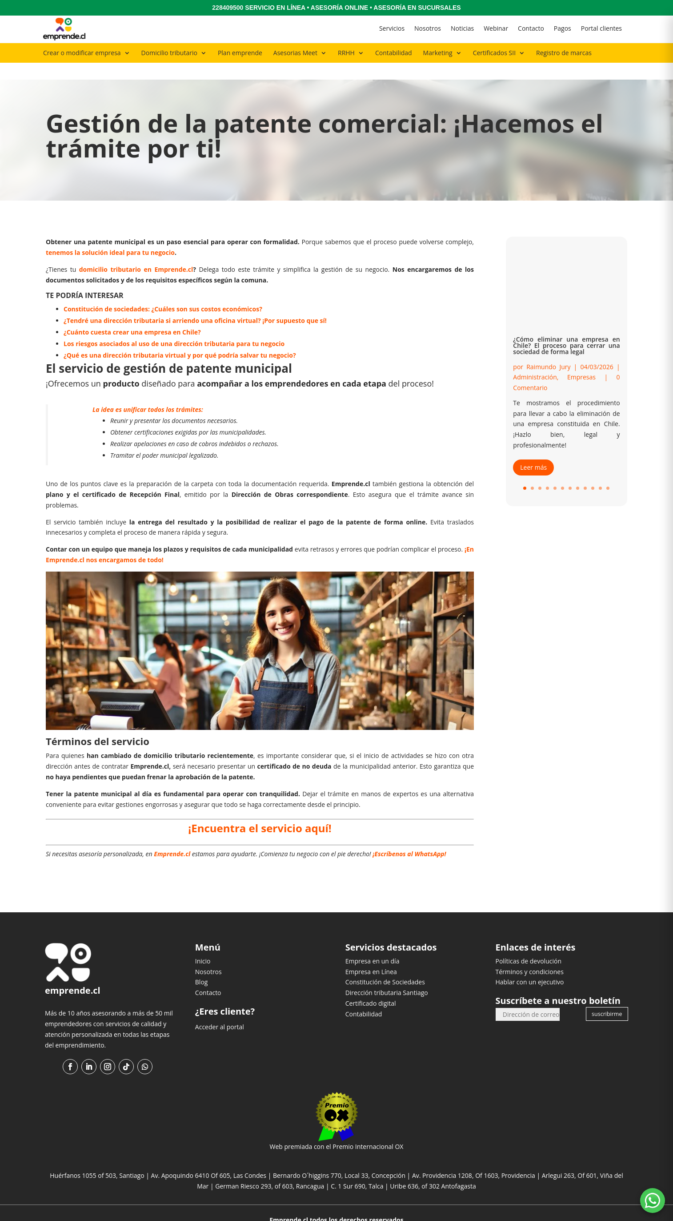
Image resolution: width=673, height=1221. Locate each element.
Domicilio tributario (169, 52)
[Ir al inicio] (64, 29)
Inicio (203, 943)
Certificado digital (370, 986)
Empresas (581, 360)
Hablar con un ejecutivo (529, 965)
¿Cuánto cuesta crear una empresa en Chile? (132, 314)
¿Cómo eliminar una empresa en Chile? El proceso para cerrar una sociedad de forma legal (566, 328)
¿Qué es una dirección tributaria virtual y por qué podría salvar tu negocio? (180, 338)
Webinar (496, 28)
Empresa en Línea (371, 954)
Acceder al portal (219, 1009)
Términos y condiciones (529, 954)
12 (607, 471)
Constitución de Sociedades (385, 965)
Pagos (562, 28)
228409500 (227, 7)
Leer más (533, 450)
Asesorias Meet (295, 52)
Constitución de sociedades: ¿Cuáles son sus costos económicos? (163, 291)
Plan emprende (240, 52)
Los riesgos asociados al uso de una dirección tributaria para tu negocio (174, 326)
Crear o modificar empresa (82, 52)
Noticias (462, 28)
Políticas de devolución (528, 943)
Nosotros (427, 28)
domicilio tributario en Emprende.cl (136, 252)
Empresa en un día (372, 943)
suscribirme (607, 996)
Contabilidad (393, 52)
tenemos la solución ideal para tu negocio (110, 235)
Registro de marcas (564, 52)
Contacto (531, 28)
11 (600, 471)
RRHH (346, 52)
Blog (201, 965)
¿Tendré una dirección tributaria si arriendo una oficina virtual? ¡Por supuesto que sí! (195, 303)
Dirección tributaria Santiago (386, 975)
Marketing (438, 52)
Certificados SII (494, 52)
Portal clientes (601, 28)
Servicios (392, 28)
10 (592, 471)
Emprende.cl (172, 837)
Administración (535, 360)
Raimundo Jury (548, 349)
